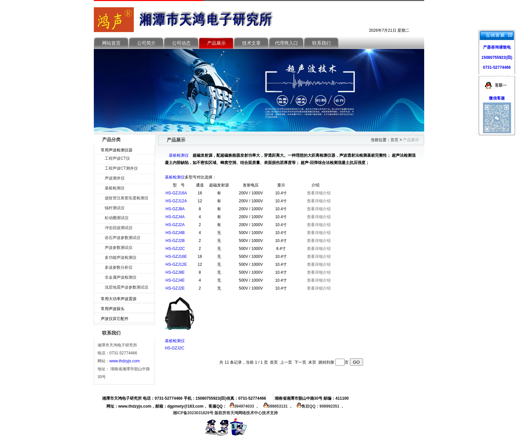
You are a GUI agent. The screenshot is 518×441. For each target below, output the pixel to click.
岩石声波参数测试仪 (122, 237)
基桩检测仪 (115, 188)
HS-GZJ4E (175, 280)
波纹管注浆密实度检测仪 (126, 198)
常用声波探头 (113, 308)
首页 (394, 140)
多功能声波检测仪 (120, 257)
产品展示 (216, 43)
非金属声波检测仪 (120, 277)
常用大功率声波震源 (118, 299)
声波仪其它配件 (115, 318)
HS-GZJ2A (175, 224)
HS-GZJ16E (176, 256)
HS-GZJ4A (175, 217)
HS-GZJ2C (175, 248)
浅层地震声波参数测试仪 (126, 287)
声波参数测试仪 (118, 247)
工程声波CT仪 (117, 158)
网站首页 (111, 43)
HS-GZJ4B (175, 232)
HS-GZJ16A (176, 193)
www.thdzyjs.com (124, 361)
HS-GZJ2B (175, 240)
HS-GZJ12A (176, 201)
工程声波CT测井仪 (121, 168)
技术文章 (251, 43)
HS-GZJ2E (175, 288)
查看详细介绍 (319, 193)
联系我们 (321, 43)
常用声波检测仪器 (116, 150)
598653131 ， (277, 406)
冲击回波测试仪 (118, 227)
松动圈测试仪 (117, 218)
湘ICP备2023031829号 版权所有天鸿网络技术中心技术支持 (225, 413)
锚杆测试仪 (115, 208)
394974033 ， (243, 406)
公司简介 (146, 43)
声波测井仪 (115, 178)
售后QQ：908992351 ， (319, 406)
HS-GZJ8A (175, 209)
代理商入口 (286, 43)
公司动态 (181, 43)
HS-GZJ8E (175, 272)
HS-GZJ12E (176, 264)
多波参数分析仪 (118, 267)
